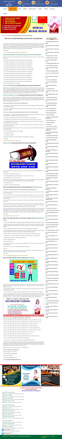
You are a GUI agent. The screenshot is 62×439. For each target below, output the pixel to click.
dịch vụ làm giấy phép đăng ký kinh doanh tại (22, 85)
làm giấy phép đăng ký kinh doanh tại (27, 95)
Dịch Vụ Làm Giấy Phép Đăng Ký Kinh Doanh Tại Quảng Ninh (23, 38)
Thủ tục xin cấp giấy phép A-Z (52, 126)
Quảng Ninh (37, 85)
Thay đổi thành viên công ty (51, 97)
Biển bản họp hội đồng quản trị (52, 239)
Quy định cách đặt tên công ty (52, 137)
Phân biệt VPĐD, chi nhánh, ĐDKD (52, 278)
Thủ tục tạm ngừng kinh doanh (52, 224)
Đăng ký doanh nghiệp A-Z (51, 112)
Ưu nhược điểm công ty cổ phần (52, 230)
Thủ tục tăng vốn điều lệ (51, 108)
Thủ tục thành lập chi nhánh (52, 65)
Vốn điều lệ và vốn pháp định (52, 135)
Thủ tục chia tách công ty (51, 208)
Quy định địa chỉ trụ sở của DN (52, 222)
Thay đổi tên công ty (50, 88)
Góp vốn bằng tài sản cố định (52, 173)
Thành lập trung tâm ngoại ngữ (52, 300)
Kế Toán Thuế (49, 124)
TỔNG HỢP (5, 13)
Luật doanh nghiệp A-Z (50, 122)
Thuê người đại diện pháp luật (52, 175)
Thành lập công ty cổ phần (51, 55)
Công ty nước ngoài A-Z (51, 120)
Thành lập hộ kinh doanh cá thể (52, 63)
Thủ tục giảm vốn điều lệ (51, 110)
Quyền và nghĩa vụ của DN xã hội (52, 210)
